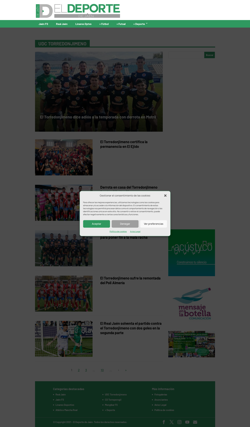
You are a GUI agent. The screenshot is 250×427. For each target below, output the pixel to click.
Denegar (125, 224)
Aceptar (96, 224)
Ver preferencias (153, 224)
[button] (165, 195)
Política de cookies (118, 231)
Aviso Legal (135, 231)
